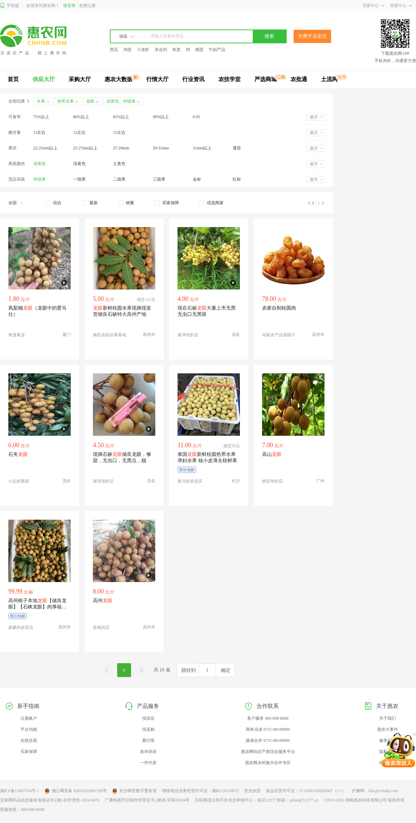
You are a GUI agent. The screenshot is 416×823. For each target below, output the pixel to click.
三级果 (159, 179)
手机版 (9, 5)
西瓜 (114, 49)
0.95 (196, 116)
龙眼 (90, 101)
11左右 (39, 132)
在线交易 (28, 740)
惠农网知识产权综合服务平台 (268, 751)
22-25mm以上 (45, 148)
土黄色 (119, 163)
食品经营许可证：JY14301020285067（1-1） (306, 790)
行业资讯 (193, 79)
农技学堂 (229, 79)
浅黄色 (79, 163)
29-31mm (161, 148)
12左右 (79, 132)
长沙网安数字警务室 (134, 791)
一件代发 (148, 762)
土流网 (329, 79)
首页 (13, 79)
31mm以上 (202, 148)
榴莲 (199, 49)
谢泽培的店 (187, 334)
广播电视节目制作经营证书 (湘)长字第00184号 (147, 800)
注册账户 (28, 718)
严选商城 (265, 79)
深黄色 (39, 163)
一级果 (79, 179)
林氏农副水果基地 (109, 334)
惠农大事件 (387, 729)
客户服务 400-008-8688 (267, 718)
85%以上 (121, 116)
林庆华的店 (272, 481)
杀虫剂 (161, 49)
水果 (41, 101)
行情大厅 (157, 79)
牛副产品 (217, 49)
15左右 (119, 132)
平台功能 (28, 729)
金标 (197, 179)
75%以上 (41, 116)
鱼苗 (176, 49)
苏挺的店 (101, 627)
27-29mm (121, 148)
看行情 (148, 740)
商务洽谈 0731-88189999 (268, 729)
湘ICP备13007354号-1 (19, 790)
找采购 (148, 729)
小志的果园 (18, 481)
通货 (237, 148)
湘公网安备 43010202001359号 (75, 791)
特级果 (39, 179)
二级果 (119, 179)
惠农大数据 (118, 79)
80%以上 (81, 116)
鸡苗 (127, 49)
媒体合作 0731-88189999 (268, 740)
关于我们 (387, 718)
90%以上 (161, 116)
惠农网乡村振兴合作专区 (268, 762)
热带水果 (65, 101)
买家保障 (28, 751)
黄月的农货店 (189, 481)
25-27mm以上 (85, 148)
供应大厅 (44, 79)
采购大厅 (80, 79)
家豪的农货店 (20, 627)
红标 (237, 179)
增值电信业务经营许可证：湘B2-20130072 (200, 790)
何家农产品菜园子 (278, 334)
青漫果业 (16, 334)
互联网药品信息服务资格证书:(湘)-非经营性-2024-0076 (49, 800)
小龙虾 (143, 49)
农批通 (299, 79)
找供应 (148, 718)
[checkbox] (53, 202)
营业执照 (252, 790)
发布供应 (148, 751)
